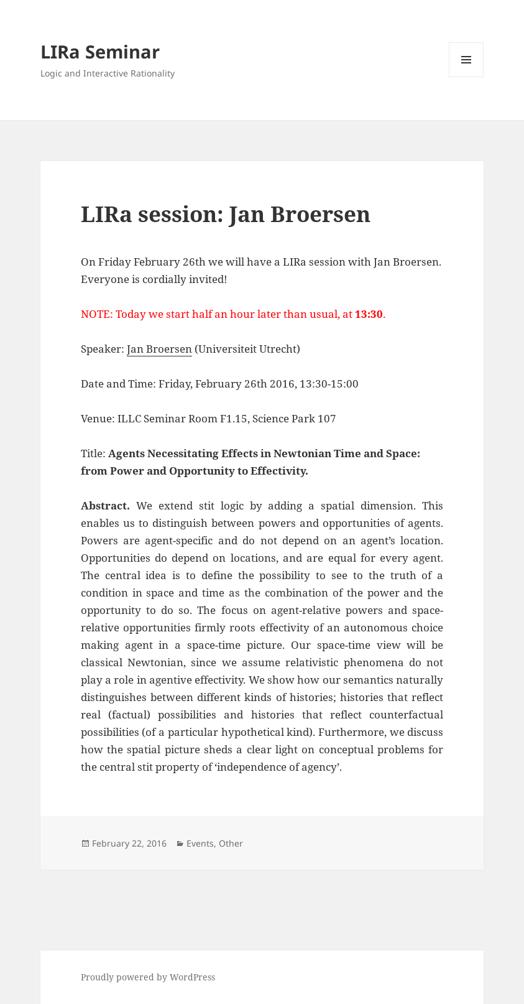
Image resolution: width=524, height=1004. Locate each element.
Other (231, 843)
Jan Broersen (159, 349)
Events (200, 843)
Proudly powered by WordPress (148, 977)
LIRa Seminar (100, 51)
